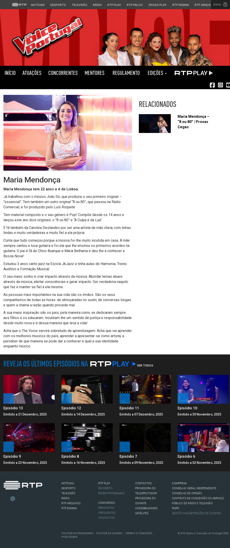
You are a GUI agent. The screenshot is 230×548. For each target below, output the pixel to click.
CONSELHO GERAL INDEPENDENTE (194, 488)
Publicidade (69, 537)
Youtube (26, 498)
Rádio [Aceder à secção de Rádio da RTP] (97, 5)
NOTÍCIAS (67, 483)
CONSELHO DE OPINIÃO (187, 493)
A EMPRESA (179, 483)
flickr (33, 498)
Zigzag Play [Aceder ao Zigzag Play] (157, 5)
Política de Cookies (109, 533)
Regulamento (125, 72)
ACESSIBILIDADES (146, 508)
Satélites (141, 513)
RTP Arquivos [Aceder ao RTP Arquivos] (205, 5)
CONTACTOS (143, 483)
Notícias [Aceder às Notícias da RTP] (38, 5)
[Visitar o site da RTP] (19, 4)
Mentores (95, 72)
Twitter (12, 498)
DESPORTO (68, 488)
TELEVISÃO (68, 493)
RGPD (175, 508)
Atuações (32, 72)
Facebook (5, 498)
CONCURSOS (106, 502)
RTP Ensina (69, 508)
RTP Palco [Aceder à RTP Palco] (135, 5)
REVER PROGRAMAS (111, 493)
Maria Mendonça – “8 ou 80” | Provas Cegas (193, 121)
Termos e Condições (138, 533)
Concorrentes (63, 72)
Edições (157, 72)
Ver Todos (145, 365)
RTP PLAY (192, 73)
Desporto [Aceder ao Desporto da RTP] (58, 5)
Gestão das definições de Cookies (196, 513)
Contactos (106, 517)
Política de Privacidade (77, 533)
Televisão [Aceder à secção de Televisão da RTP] (79, 5)
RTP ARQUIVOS (71, 503)
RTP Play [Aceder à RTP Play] (114, 5)
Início (9, 72)
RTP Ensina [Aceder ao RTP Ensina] (180, 5)
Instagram (19, 498)
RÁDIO (65, 498)
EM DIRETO (105, 488)
